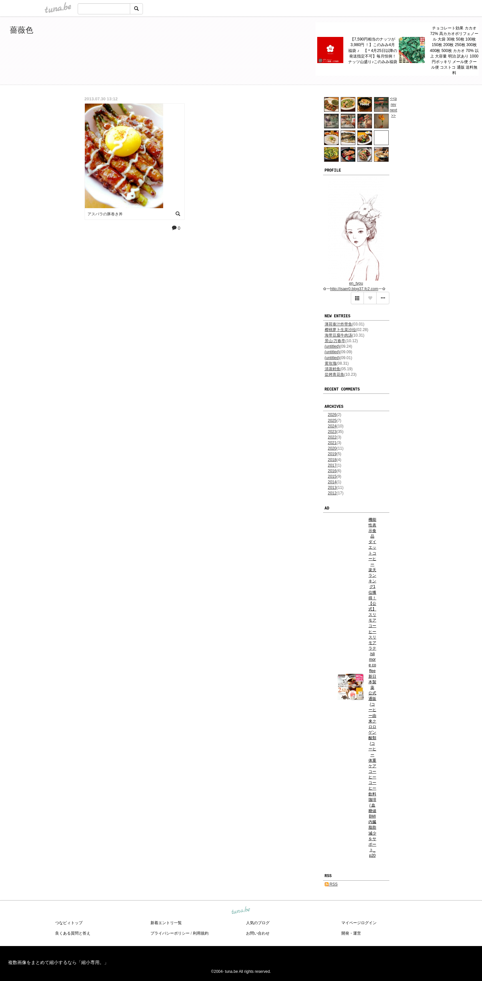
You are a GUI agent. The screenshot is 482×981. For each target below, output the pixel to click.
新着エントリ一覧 (166, 923)
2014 (332, 482)
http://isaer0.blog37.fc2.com (354, 289)
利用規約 (201, 933)
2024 (332, 426)
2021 (332, 443)
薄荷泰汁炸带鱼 (338, 324)
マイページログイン (359, 923)
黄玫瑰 (330, 363)
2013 (332, 487)
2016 (332, 471)
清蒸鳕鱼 (332, 369)
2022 (332, 437)
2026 (332, 414)
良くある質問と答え (72, 933)
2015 (332, 476)
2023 (332, 431)
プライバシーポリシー (170, 933)
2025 (332, 420)
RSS (331, 884)
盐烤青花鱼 (334, 374)
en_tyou (356, 283)
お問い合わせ (258, 933)
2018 (332, 459)
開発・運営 (351, 933)
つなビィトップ (69, 923)
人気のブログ (258, 923)
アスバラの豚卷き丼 (105, 214)
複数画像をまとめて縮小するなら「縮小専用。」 (58, 962)
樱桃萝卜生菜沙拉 (340, 329)
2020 (332, 448)
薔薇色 (21, 29)
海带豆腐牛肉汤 (338, 335)
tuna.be (241, 910)
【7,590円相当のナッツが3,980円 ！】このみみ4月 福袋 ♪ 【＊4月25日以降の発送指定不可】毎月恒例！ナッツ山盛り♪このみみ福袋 (372, 50)
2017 (332, 465)
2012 (332, 493)
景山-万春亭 (335, 341)
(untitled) (332, 346)
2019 (332, 454)
